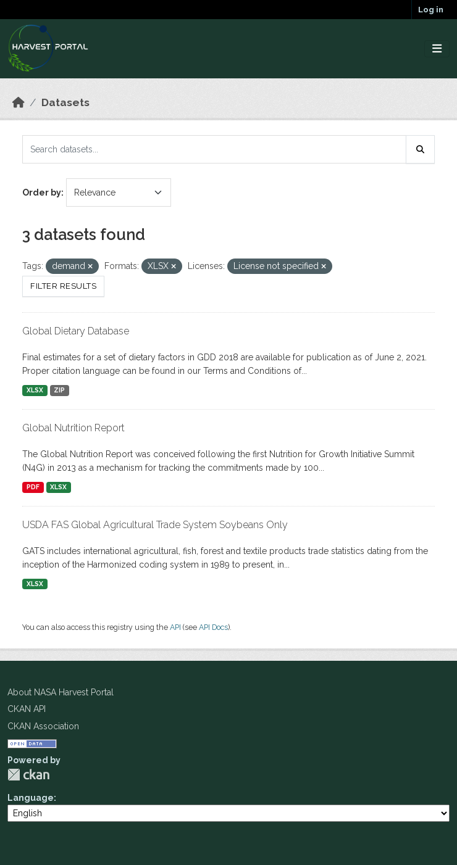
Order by (41, 192)
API (175, 627)
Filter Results (63, 286)
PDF (33, 486)
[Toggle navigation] (437, 49)
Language (30, 798)
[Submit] (420, 149)
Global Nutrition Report (73, 428)
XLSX (35, 390)
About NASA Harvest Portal (60, 692)
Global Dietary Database (75, 331)
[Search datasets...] (214, 149)
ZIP (59, 390)
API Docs (213, 627)
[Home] (18, 102)
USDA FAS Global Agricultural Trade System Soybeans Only (155, 525)
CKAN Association (43, 726)
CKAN (28, 774)
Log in (430, 9)
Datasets (65, 102)
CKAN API (26, 709)
